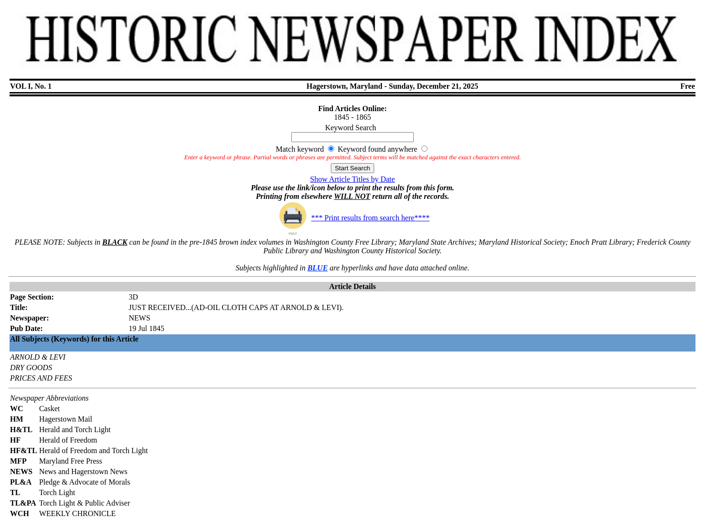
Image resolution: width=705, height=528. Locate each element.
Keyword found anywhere (377, 149)
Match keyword (300, 149)
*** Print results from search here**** (352, 218)
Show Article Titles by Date (352, 179)
